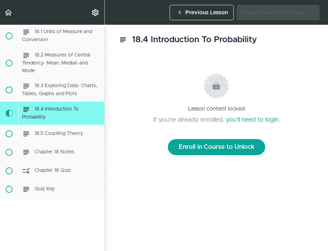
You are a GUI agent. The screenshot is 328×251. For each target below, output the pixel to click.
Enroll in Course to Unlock (216, 147)
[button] (8, 12)
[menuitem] (95, 12)
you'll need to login (252, 120)
